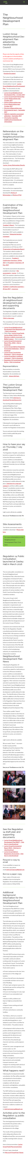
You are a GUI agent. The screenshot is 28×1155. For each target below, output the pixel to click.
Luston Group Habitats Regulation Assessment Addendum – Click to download (14, 348)
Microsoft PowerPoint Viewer (14, 1152)
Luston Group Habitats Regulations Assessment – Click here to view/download (13, 853)
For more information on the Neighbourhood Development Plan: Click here (14, 541)
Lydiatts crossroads (16, 337)
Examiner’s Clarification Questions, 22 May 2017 (12, 260)
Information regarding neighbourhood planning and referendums (13, 119)
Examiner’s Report (8, 225)
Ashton (15, 335)
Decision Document (10, 73)
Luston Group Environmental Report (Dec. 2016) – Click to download (13, 343)
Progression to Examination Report (13, 249)
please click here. (14, 376)
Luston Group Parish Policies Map (14, 96)
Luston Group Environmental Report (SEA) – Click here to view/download (13, 848)
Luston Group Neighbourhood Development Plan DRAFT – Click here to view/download (14, 842)
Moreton (7, 337)
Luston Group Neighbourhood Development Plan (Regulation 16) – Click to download (14, 329)
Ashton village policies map (12, 102)
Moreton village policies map (13, 108)
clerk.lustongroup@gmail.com (15, 869)
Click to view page (8, 318)
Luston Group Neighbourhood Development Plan (14, 86)
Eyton (20, 335)
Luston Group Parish (18, 333)
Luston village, (8, 335)
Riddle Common (9, 339)
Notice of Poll (17, 195)
